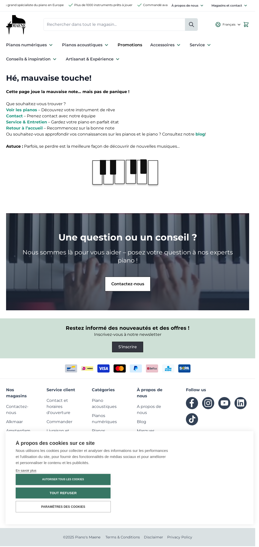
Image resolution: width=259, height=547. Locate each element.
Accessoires (166, 46)
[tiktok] (192, 420)
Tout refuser (212, 493)
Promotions (130, 45)
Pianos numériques (30, 46)
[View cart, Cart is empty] (246, 25)
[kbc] (168, 369)
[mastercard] (120, 369)
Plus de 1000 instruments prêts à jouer (106, 5)
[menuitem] (14, 422)
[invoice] (184, 369)
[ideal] (87, 369)
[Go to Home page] (16, 25)
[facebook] (192, 404)
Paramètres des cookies (213, 507)
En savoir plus (26, 502)
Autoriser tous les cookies (213, 479)
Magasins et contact (226, 5)
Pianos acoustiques (86, 46)
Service (201, 46)
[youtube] (224, 404)
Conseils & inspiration (32, 60)
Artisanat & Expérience (93, 60)
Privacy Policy (179, 538)
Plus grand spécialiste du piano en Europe (35, 5)
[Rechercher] (191, 25)
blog (200, 135)
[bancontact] (71, 369)
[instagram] (208, 404)
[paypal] (136, 369)
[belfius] (152, 369)
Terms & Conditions (122, 538)
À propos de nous (184, 5)
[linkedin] (240, 404)
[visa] (103, 369)
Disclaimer (153, 538)
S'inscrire (127, 347)
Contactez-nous (127, 284)
